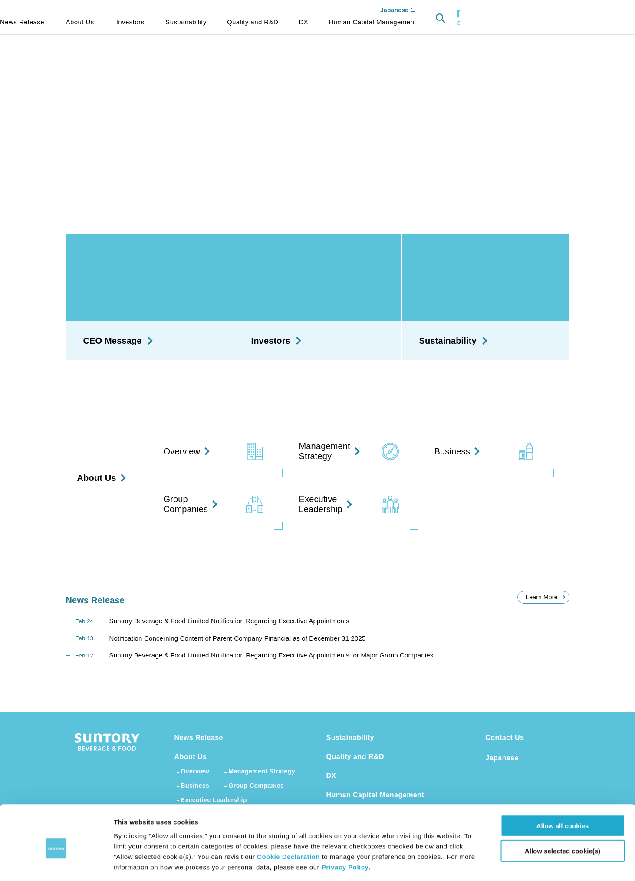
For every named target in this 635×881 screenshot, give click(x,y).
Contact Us (504, 737)
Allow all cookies (562, 787)
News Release (199, 737)
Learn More (541, 597)
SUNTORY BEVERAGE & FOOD (54, 17)
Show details (455, 864)
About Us (190, 756)
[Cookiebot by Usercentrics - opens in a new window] (56, 864)
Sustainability (350, 737)
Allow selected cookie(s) (562, 813)
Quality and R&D (355, 756)
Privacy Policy (345, 828)
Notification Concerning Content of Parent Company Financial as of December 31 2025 (237, 638)
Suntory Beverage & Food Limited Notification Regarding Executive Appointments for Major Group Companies (271, 655)
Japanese (573, 10)
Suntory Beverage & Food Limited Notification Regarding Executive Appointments (229, 621)
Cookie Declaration (288, 818)
